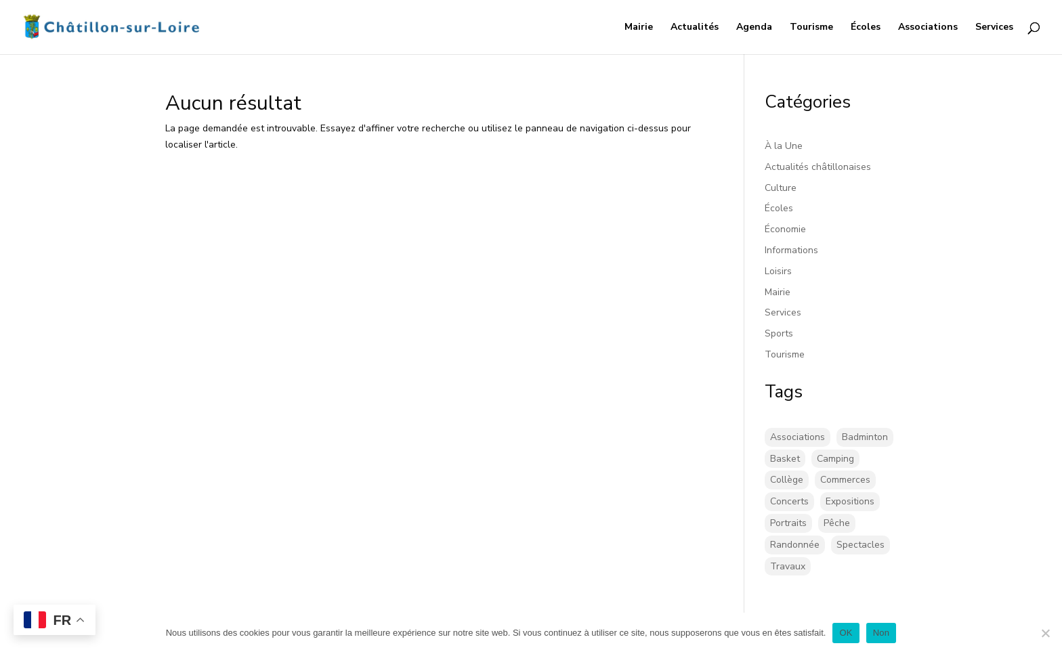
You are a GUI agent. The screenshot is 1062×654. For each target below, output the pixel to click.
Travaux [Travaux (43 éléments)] (787, 566)
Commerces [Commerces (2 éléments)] (845, 479)
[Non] (1045, 633)
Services (994, 27)
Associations (928, 27)
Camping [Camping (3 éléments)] (835, 458)
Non (881, 633)
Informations (791, 250)
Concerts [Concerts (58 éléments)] (789, 501)
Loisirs (778, 271)
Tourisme (811, 27)
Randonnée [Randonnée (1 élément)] (795, 544)
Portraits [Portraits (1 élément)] (788, 523)
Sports (779, 333)
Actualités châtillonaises (818, 166)
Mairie (638, 27)
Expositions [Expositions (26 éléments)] (850, 501)
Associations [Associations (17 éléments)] (797, 437)
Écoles (865, 27)
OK (845, 633)
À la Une (784, 145)
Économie (785, 229)
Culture (780, 187)
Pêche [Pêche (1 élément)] (837, 523)
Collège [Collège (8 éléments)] (786, 479)
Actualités (695, 27)
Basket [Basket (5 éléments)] (785, 458)
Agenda (754, 27)
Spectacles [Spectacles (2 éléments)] (860, 544)
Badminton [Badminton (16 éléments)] (865, 437)
